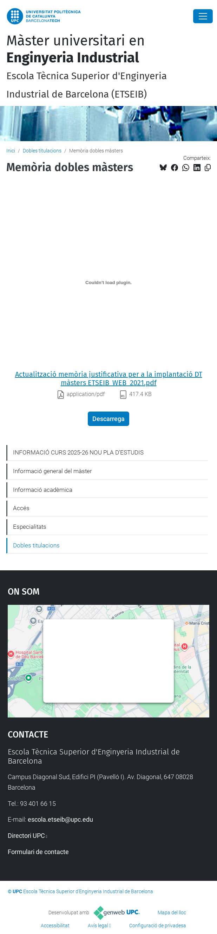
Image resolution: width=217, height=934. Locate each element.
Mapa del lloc (172, 912)
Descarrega (108, 418)
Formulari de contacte (38, 851)
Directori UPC (26, 835)
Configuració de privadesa (157, 925)
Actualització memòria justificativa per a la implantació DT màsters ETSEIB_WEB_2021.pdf (108, 378)
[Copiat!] (208, 168)
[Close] (203, 16)
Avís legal (98, 925)
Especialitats (29, 526)
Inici (10, 150)
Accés (21, 508)
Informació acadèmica (42, 489)
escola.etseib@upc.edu (60, 819)
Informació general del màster (52, 471)
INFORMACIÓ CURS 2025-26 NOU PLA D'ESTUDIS (78, 452)
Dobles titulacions (42, 150)
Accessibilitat (55, 925)
